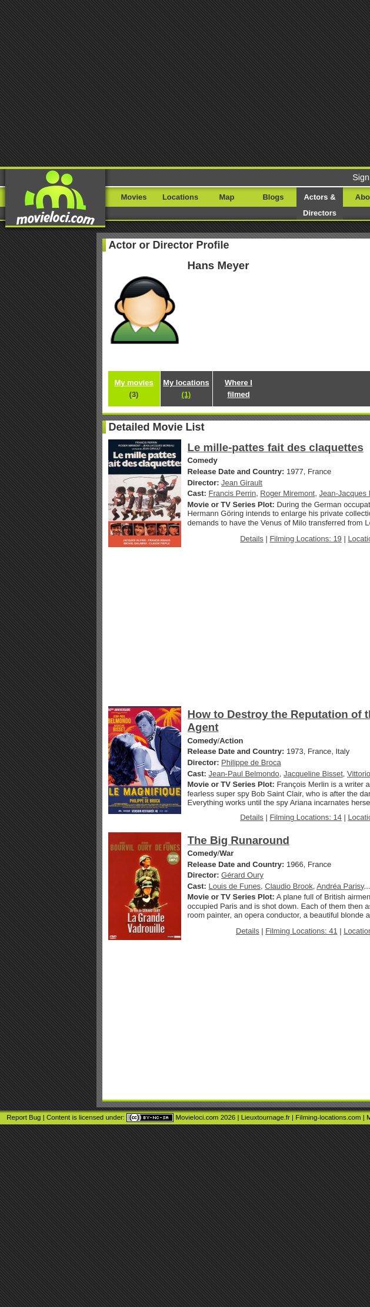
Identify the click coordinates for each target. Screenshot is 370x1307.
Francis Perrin (232, 493)
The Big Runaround (239, 840)
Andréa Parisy (340, 886)
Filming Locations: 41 (301, 931)
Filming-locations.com (328, 1117)
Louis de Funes (235, 886)
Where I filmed (238, 388)
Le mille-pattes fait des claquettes (276, 447)
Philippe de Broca (251, 762)
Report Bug (23, 1117)
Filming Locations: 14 (305, 817)
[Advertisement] (185, 82)
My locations (186, 388)
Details (252, 538)
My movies (133, 388)
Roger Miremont (287, 493)
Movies (134, 197)
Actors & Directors (319, 205)
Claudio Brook (288, 886)
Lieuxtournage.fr (265, 1117)
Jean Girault (241, 482)
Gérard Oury (242, 875)
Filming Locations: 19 (305, 538)
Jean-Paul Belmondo (244, 773)
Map (227, 197)
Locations (180, 197)
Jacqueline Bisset (313, 773)
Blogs (273, 197)
